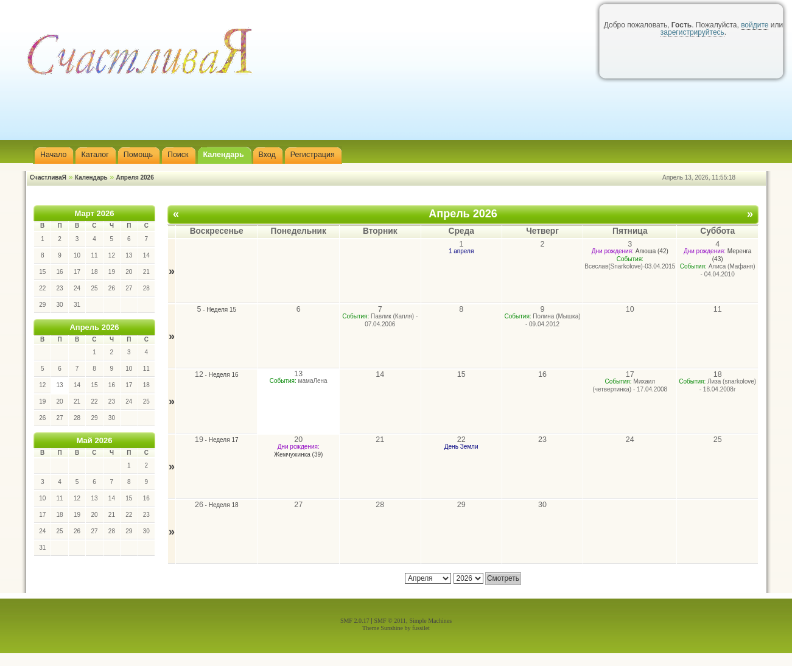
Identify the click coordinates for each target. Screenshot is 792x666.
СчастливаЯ (48, 177)
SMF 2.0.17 (355, 620)
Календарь (91, 177)
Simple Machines (430, 620)
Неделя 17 (224, 439)
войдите (754, 25)
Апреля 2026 (135, 177)
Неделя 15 (221, 309)
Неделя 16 (224, 374)
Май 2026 (95, 440)
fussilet (421, 628)
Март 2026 (94, 213)
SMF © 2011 (390, 620)
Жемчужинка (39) (298, 454)
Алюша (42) (652, 251)
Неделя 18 (224, 505)
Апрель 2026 (94, 327)
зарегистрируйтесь (692, 32)
